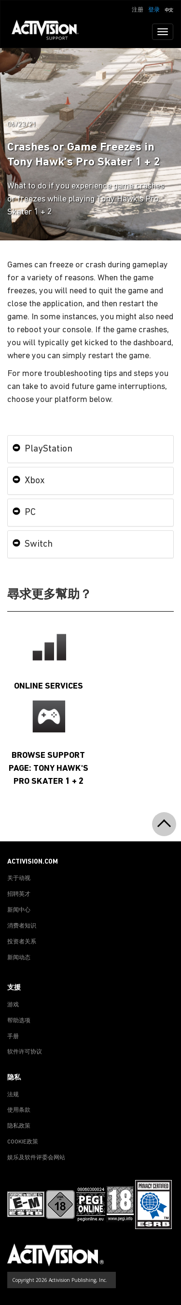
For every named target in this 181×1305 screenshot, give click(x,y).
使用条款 (18, 1110)
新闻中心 (18, 910)
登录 (154, 10)
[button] (169, 9)
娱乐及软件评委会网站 (36, 1158)
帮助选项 (18, 1021)
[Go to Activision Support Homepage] (50, 32)
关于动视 (18, 878)
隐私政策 (18, 1126)
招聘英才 (18, 894)
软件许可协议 (24, 1052)
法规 (13, 1095)
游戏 (13, 1005)
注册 (137, 10)
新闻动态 (18, 958)
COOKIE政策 (22, 1142)
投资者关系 (21, 942)
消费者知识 (21, 926)
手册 (13, 1037)
